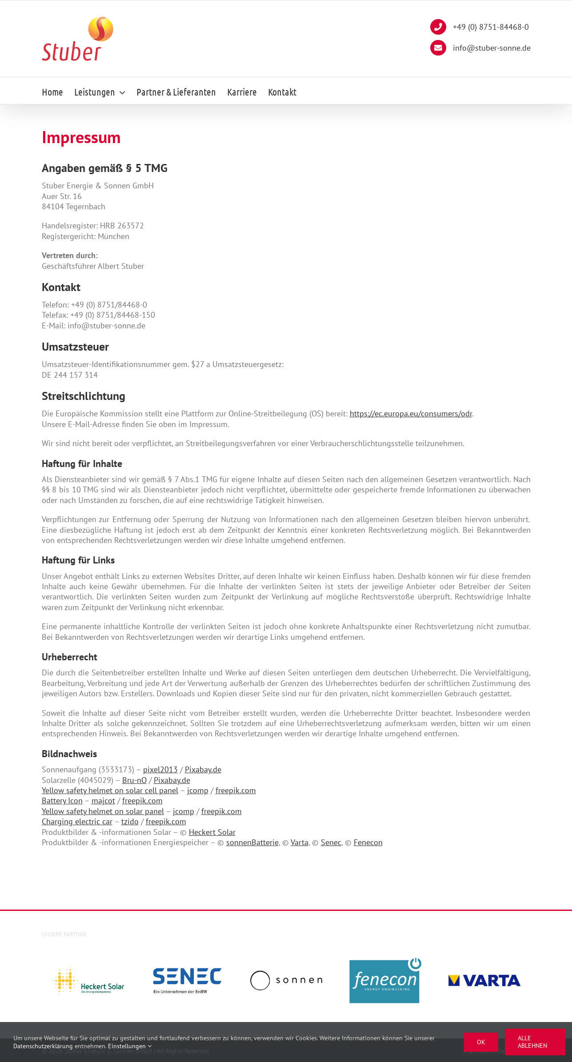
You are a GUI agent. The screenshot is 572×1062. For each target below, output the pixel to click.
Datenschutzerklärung (43, 1046)
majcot (103, 800)
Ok (481, 1042)
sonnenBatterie (252, 842)
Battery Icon (62, 800)
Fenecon (368, 842)
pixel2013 (160, 769)
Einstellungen (130, 1046)
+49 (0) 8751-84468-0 (479, 28)
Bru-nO (134, 780)
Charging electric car (77, 821)
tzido (130, 821)
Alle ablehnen (532, 1042)
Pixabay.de (203, 769)
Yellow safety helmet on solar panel (103, 811)
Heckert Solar (212, 832)
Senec (331, 842)
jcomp (197, 790)
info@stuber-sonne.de (480, 49)
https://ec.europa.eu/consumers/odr (411, 413)
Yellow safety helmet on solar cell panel (110, 790)
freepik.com (236, 790)
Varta (299, 842)
